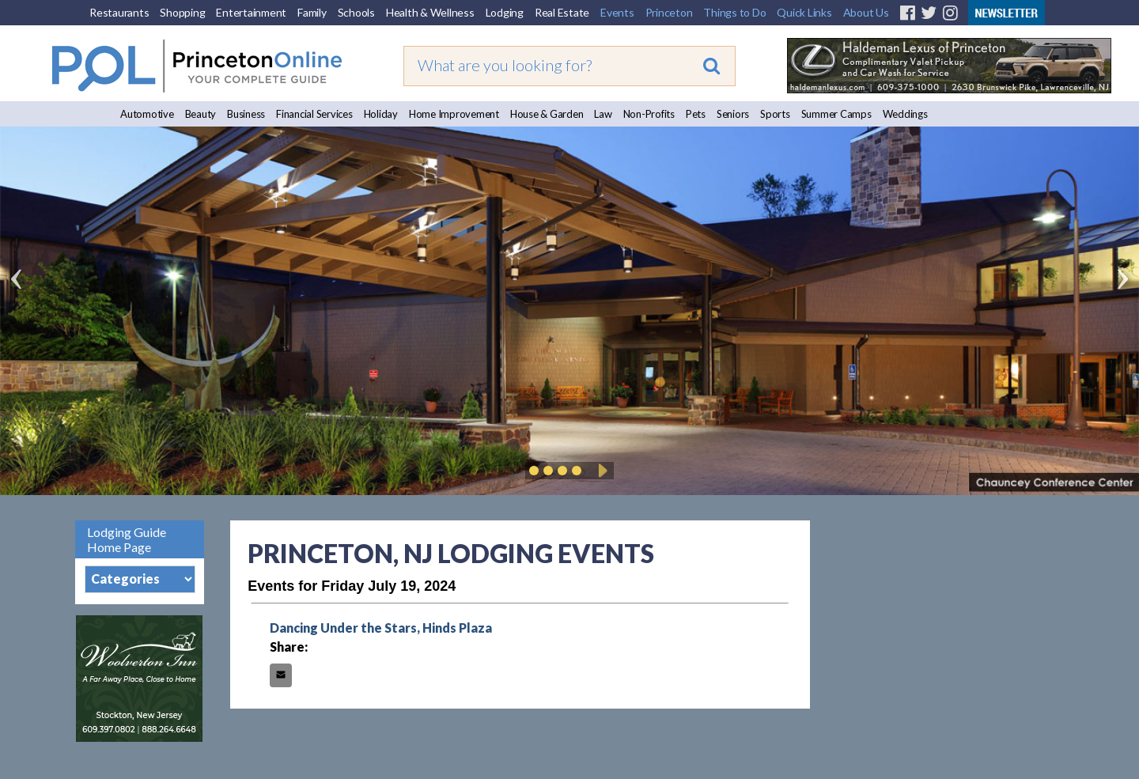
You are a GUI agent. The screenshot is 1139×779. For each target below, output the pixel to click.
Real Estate (562, 12)
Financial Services (314, 114)
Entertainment (251, 12)
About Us (866, 12)
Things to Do (734, 12)
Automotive (147, 114)
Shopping (182, 12)
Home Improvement (454, 114)
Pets (696, 114)
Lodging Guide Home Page (126, 539)
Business (246, 114)
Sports (775, 114)
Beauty (201, 114)
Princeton (669, 12)
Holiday (381, 114)
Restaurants (119, 12)
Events (617, 12)
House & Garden (547, 114)
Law (602, 114)
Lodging (505, 12)
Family (312, 12)
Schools (356, 12)
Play (600, 470)
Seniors (733, 114)
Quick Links (804, 12)
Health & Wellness (430, 12)
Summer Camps (836, 114)
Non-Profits (649, 114)
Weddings (905, 114)
